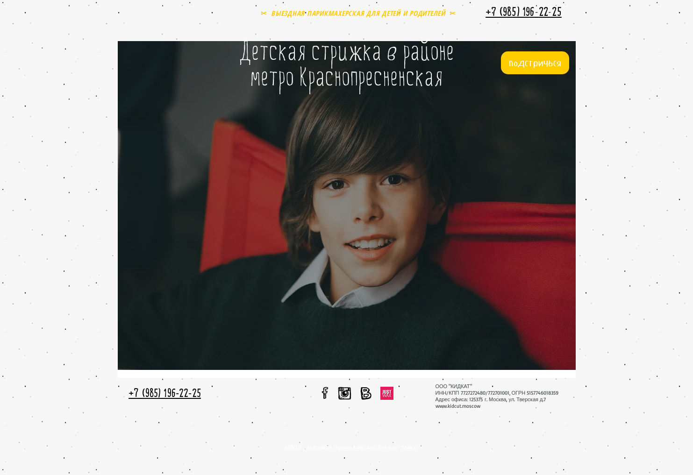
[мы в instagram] (345, 393)
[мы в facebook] (325, 392)
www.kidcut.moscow (458, 406)
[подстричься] (535, 62)
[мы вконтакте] (366, 393)
